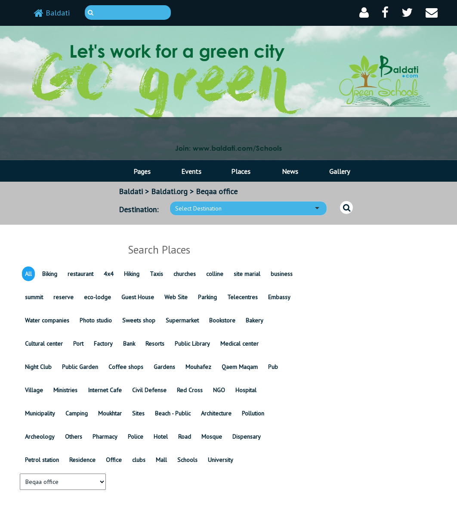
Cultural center (44, 343)
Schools (187, 460)
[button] (364, 12)
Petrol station (42, 460)
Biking (49, 274)
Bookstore (222, 320)
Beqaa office (217, 191)
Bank (129, 343)
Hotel (161, 436)
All (28, 274)
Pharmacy (105, 436)
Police (135, 436)
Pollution (253, 413)
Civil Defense (149, 390)
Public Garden (80, 367)
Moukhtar (110, 413)
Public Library (192, 343)
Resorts (154, 343)
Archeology (40, 436)
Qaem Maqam (240, 367)
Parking (207, 297)
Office (114, 460)
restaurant (80, 274)
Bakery (254, 320)
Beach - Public (173, 413)
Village (34, 390)
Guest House (137, 297)
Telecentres (242, 297)
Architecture (216, 413)
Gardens (164, 367)
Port (78, 343)
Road (184, 436)
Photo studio (96, 320)
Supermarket (182, 320)
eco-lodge (97, 297)
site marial (247, 274)
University (220, 460)
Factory (103, 343)
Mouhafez (198, 367)
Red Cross (190, 390)
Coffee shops (125, 367)
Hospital (245, 390)
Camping (76, 413)
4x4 (109, 274)
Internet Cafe (105, 390)
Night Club (38, 367)
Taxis (156, 274)
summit (34, 297)
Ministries (65, 390)
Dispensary (246, 436)
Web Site (176, 297)
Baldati (52, 13)
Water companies (47, 320)
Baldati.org (169, 191)
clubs (138, 460)
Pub (273, 367)
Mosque (211, 436)
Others (73, 436)
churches (184, 274)
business (282, 274)
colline (214, 274)
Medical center (239, 343)
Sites (138, 413)
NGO (219, 390)
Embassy (279, 297)
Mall (161, 460)
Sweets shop (138, 320)
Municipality (40, 413)
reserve (63, 297)
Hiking (131, 274)
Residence (82, 460)
